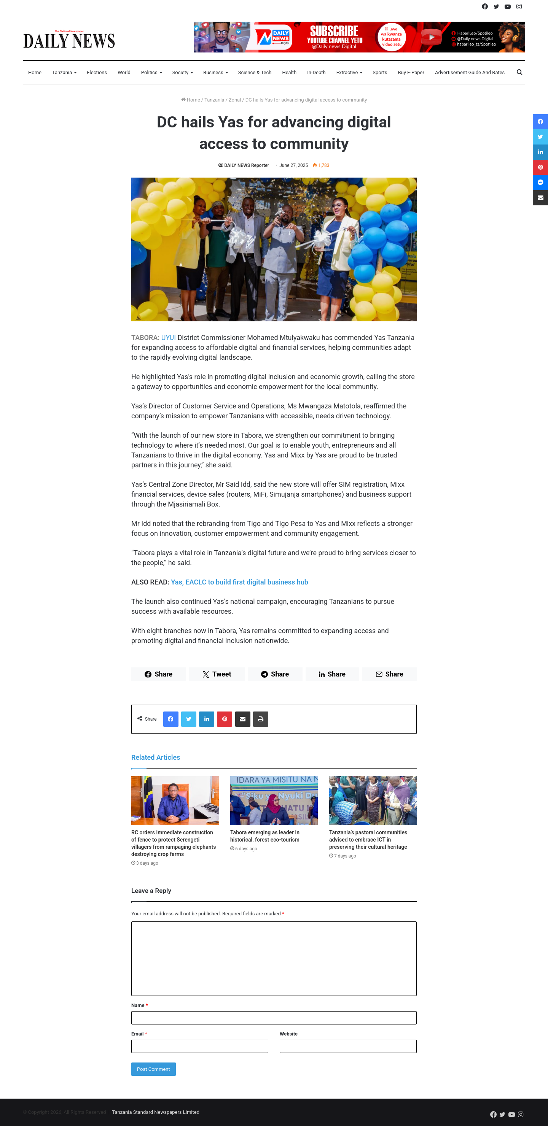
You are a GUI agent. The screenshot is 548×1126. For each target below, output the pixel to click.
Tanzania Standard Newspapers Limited (155, 1112)
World (124, 72)
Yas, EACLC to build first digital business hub (239, 582)
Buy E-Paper (411, 72)
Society (180, 72)
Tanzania (62, 72)
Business (213, 72)
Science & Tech (255, 72)
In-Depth (316, 72)
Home (34, 72)
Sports (380, 72)
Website (289, 1034)
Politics (149, 72)
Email (139, 1034)
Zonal (235, 100)
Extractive (347, 72)
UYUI (168, 337)
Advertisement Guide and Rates (470, 72)
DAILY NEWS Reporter (246, 165)
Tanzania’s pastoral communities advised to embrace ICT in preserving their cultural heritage (368, 839)
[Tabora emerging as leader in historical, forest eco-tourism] (274, 801)
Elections (97, 72)
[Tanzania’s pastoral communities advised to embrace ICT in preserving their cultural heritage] (373, 801)
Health (289, 72)
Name (139, 1005)
